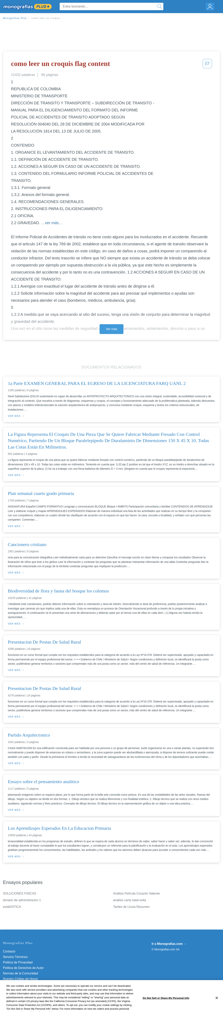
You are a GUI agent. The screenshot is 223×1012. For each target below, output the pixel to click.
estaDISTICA (12, 906)
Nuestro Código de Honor (20, 978)
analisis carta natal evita (129, 900)
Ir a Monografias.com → (169, 943)
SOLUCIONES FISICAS (19, 893)
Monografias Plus (15, 18)
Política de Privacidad (18, 962)
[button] (207, 65)
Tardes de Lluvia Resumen (131, 906)
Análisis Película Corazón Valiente (136, 893)
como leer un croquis (45, 18)
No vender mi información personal (27, 984)
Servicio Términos (15, 957)
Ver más (111, 329)
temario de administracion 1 (22, 900)
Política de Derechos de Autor (23, 968)
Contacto (9, 951)
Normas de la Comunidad (20, 973)
